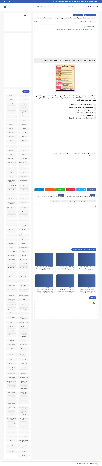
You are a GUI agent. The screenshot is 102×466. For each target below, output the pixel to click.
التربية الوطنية (23, 185)
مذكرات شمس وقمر (11, 393)
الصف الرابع (24, 239)
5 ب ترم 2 (11, 132)
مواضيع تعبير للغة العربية (23, 441)
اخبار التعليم (24, 158)
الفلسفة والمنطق (23, 247)
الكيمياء (24, 255)
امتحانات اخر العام (23, 280)
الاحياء (23, 172)
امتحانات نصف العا (23, 289)
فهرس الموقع (80, 1)
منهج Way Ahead (24, 436)
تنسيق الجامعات (24, 313)
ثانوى (57, 7)
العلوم (23, 243)
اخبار (11, 154)
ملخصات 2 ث (11, 428)
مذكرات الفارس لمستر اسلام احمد (23, 382)
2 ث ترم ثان (23, 116)
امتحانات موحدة (24, 285)
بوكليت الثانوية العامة (11, 300)
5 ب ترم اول (23, 136)
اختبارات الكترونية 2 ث (23, 163)
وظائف (23, 455)
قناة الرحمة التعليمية (23, 349)
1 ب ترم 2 (11, 95)
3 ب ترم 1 (11, 120)
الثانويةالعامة (24, 194)
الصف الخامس (11, 235)
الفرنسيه (11, 243)
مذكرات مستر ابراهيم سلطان (11, 403)
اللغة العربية (24, 263)
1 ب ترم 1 (24, 95)
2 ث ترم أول (11, 112)
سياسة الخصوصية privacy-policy (60, 1)
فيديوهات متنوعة (24, 344)
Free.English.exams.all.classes (23, 146)
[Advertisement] (65, 45)
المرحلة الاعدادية (66, 201)
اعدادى (61, 7)
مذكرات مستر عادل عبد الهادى (23, 413)
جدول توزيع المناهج (23, 322)
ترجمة (23, 305)
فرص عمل (11, 335)
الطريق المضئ (92, 7)
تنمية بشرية (11, 313)
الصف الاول (24, 216)
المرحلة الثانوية (23, 276)
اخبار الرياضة (11, 158)
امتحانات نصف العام (11, 290)
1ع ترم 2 (11, 103)
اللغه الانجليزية (23, 268)
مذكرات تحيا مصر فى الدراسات (24, 387)
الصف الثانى (24, 229)
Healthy (11, 146)
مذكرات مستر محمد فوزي (11, 413)
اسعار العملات (23, 168)
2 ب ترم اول (11, 108)
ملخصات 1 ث (24, 428)
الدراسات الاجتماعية (11, 207)
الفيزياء (11, 247)
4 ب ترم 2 (24, 132)
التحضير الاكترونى (24, 180)
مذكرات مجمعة (11, 398)
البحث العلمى (24, 176)
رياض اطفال (71, 7)
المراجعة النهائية (41, 7)
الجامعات (11, 194)
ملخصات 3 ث (24, 432)
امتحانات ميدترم (51, 7)
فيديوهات (11, 340)
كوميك (11, 359)
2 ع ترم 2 (24, 120)
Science (24, 150)
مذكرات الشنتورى (11, 377)
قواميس (11, 348)
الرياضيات (23, 211)
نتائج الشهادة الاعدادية (23, 446)
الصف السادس (11, 239)
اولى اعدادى (11, 295)
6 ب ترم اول (23, 140)
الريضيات (11, 211)
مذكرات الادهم (11, 373)
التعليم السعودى (11, 185)
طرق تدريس (11, 331)
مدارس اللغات (23, 367)
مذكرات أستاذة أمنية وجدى (11, 368)
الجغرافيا (24, 198)
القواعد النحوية (11, 251)
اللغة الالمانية (11, 255)
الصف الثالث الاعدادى (90, 15)
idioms (23, 154)
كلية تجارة (11, 354)
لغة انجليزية (24, 363)
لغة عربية (11, 363)
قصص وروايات (55, 201)
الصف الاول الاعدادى (11, 216)
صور (24, 331)
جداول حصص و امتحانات (23, 318)
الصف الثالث (11, 220)
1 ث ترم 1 (24, 99)
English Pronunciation (11, 141)
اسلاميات (11, 168)
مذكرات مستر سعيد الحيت (11, 408)
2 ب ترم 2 (24, 108)
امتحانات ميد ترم (11, 285)
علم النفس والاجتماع (23, 335)
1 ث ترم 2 (11, 99)
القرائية (23, 251)
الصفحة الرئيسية (93, 1)
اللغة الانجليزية (78, 15)
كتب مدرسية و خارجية (23, 355)
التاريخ (11, 176)
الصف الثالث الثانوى (11, 224)
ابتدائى (65, 7)
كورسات (24, 359)
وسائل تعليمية (11, 451)
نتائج (11, 440)
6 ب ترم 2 (11, 136)
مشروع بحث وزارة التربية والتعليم (11, 419)
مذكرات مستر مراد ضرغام (23, 419)
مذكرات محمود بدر (23, 402)
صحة (11, 326)
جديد (11, 322)
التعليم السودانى (24, 190)
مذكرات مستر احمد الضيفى (23, 408)
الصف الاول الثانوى (23, 220)
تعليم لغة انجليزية (23, 309)
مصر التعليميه (23, 424)
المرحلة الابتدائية (24, 272)
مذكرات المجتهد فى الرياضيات (11, 382)
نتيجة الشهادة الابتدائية (11, 446)
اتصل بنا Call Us (72, 1)
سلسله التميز (23, 326)
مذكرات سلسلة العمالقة (24, 393)
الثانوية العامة (11, 190)
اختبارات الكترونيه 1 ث (11, 163)
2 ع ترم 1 (11, 116)
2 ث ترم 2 (24, 112)
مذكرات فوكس (23, 398)
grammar (11, 150)
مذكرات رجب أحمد (11, 387)
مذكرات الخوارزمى (24, 377)
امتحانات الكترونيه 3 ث (11, 281)
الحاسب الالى (24, 202)
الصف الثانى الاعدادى (11, 230)
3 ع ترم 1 (24, 128)
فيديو (23, 340)
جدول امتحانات (11, 317)
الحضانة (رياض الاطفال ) (11, 203)
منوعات (11, 436)
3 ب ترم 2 (24, 124)
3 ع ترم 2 (11, 124)
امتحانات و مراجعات (23, 295)
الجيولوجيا (11, 198)
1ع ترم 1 (23, 103)
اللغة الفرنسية (11, 263)
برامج (23, 299)
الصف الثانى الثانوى (23, 235)
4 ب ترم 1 (11, 128)
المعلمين (11, 276)
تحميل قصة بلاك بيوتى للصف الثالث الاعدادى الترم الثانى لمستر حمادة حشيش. (74, 29)
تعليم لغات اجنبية (11, 305)
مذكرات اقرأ (23, 373)
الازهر (11, 172)
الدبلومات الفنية (24, 207)
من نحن (86, 1)
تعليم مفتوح (11, 309)
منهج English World (11, 432)
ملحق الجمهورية (11, 424)
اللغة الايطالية (11, 259)
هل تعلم (24, 451)
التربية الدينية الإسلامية (11, 181)
